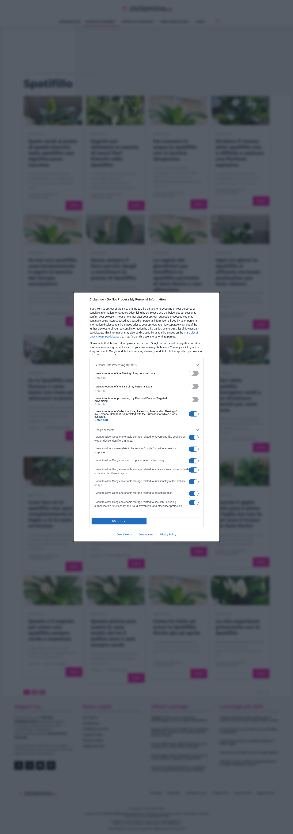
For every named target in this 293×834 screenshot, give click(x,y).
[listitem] (146, 365)
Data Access (146, 534)
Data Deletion (125, 534)
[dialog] (146, 417)
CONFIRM (119, 521)
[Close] (212, 299)
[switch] (194, 373)
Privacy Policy (168, 534)
